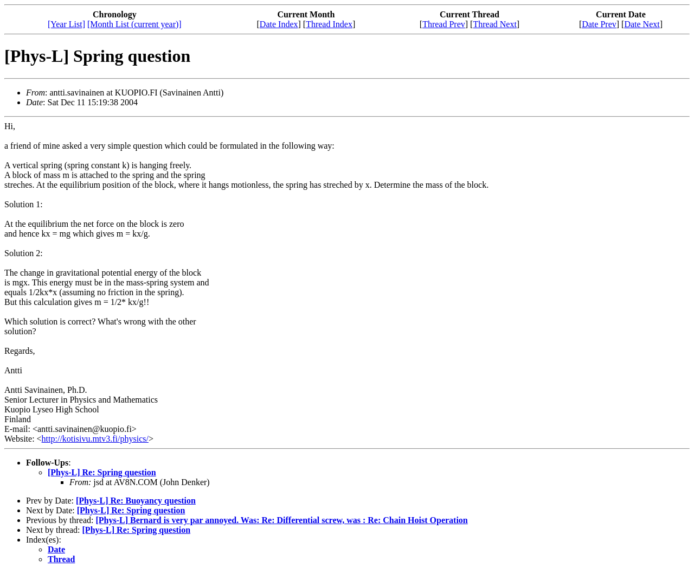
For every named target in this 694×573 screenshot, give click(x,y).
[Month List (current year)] (134, 24)
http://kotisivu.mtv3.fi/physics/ (95, 438)
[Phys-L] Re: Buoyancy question (136, 500)
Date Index (279, 24)
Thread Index (329, 24)
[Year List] (66, 24)
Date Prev (599, 24)
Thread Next (494, 24)
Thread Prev (443, 24)
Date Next (641, 24)
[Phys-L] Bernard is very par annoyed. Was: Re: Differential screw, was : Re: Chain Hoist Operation (281, 520)
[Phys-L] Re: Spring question (102, 472)
